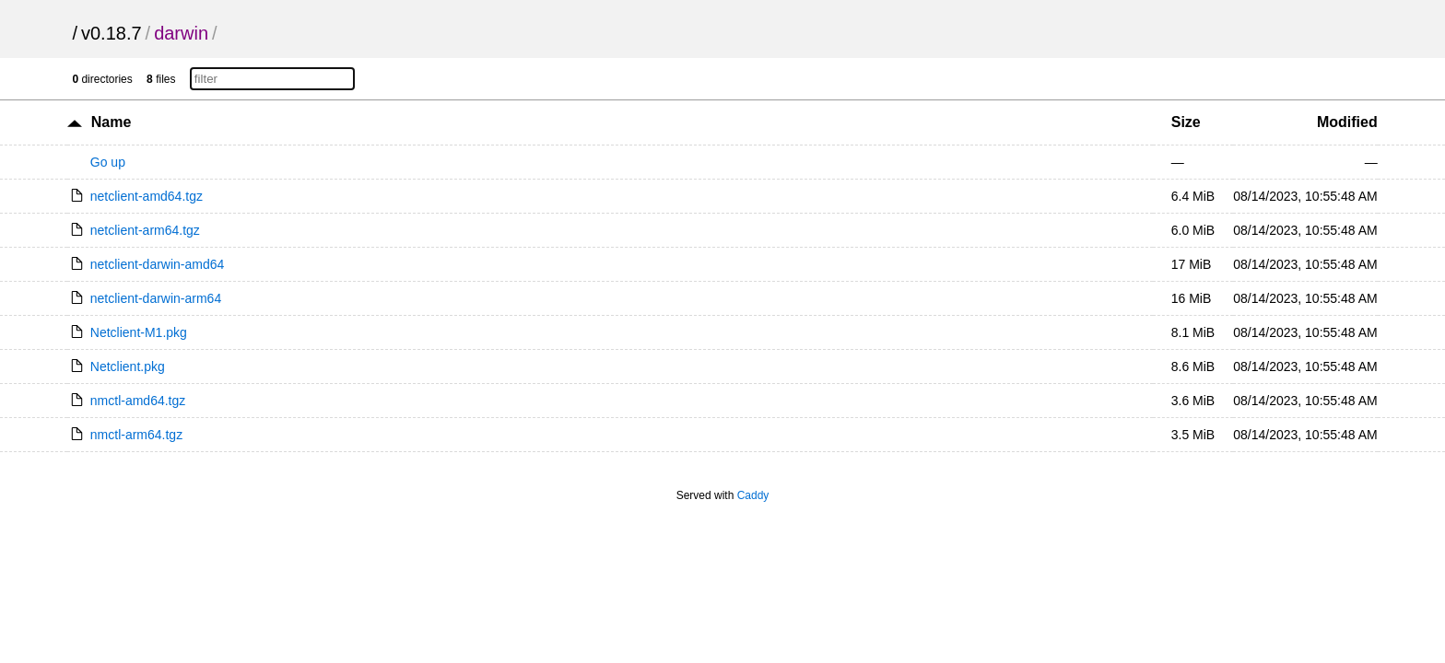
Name (111, 122)
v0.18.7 (111, 33)
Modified (1347, 122)
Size (1186, 122)
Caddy (753, 495)
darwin (181, 33)
